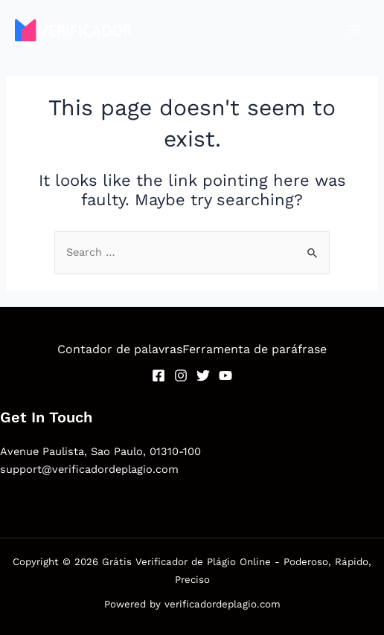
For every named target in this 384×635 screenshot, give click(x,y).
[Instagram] (181, 375)
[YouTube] (225, 375)
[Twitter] (203, 375)
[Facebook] (158, 375)
